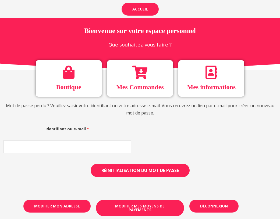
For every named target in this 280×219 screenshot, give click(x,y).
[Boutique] (68, 72)
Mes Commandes (140, 87)
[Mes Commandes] (140, 72)
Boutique (68, 87)
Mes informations (211, 87)
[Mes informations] (211, 72)
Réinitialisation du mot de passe (140, 170)
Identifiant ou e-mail (78, 128)
